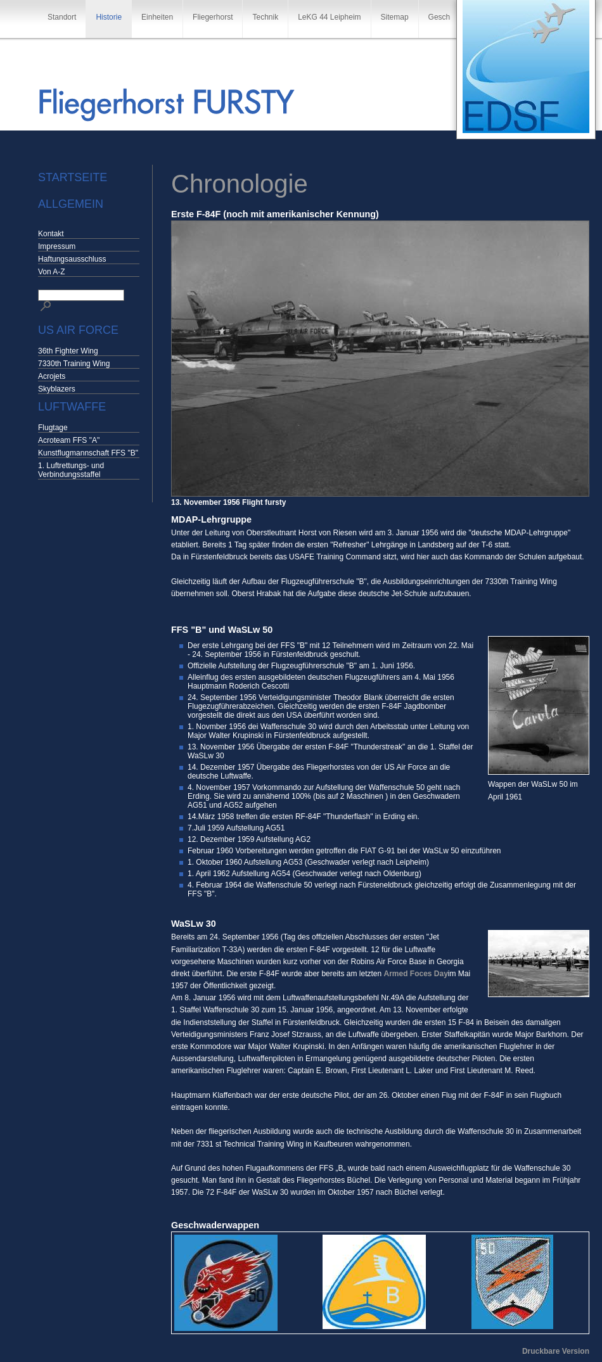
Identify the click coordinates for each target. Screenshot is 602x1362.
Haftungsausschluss (72, 259)
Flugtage (53, 427)
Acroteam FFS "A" (68, 440)
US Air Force (78, 330)
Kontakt (51, 233)
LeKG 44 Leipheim (329, 17)
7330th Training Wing (74, 363)
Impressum (56, 246)
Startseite (72, 177)
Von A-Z (51, 271)
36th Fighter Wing (68, 351)
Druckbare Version (555, 1351)
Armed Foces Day (415, 973)
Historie (109, 17)
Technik (265, 17)
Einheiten (157, 17)
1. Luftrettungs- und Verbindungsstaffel (71, 470)
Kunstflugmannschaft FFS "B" (88, 453)
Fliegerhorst (213, 17)
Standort (62, 17)
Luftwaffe (72, 406)
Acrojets (51, 376)
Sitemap (395, 17)
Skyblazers (56, 389)
